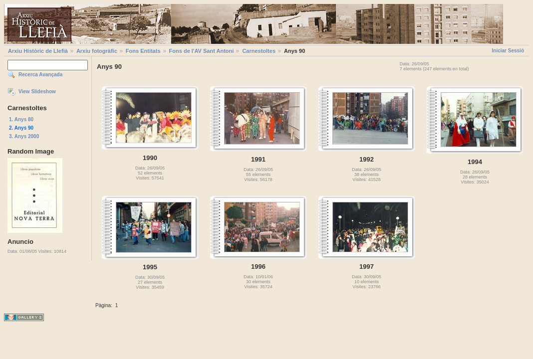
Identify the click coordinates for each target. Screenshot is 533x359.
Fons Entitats (143, 51)
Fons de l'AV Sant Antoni (201, 51)
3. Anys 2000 (24, 136)
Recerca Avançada (40, 74)
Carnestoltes (258, 51)
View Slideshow (37, 91)
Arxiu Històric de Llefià (38, 51)
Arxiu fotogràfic (96, 51)
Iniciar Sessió (508, 50)
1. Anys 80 (21, 119)
